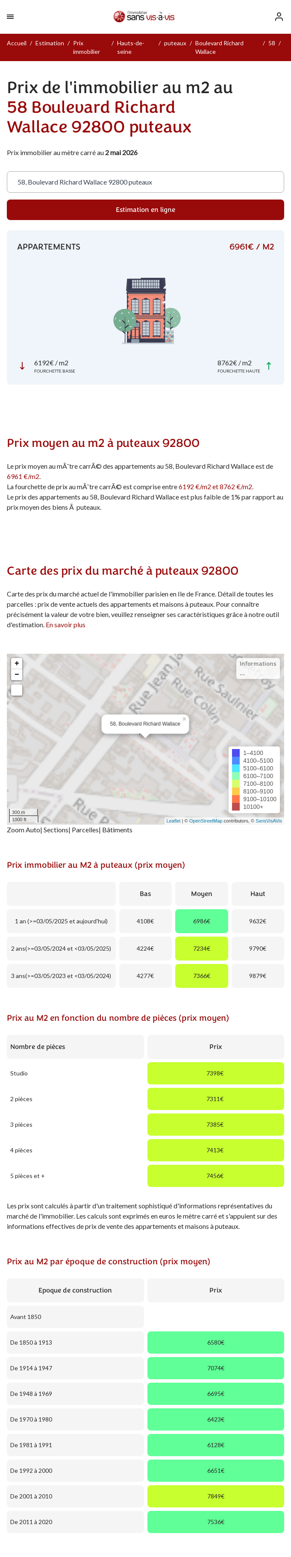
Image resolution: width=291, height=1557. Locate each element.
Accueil (16, 43)
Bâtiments (117, 830)
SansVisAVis (269, 820)
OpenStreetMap (206, 820)
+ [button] (17, 663)
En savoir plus (65, 624)
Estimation (49, 43)
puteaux (175, 43)
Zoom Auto (23, 830)
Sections (56, 830)
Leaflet (174, 820)
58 (271, 43)
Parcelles (85, 830)
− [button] (17, 675)
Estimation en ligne (145, 209)
